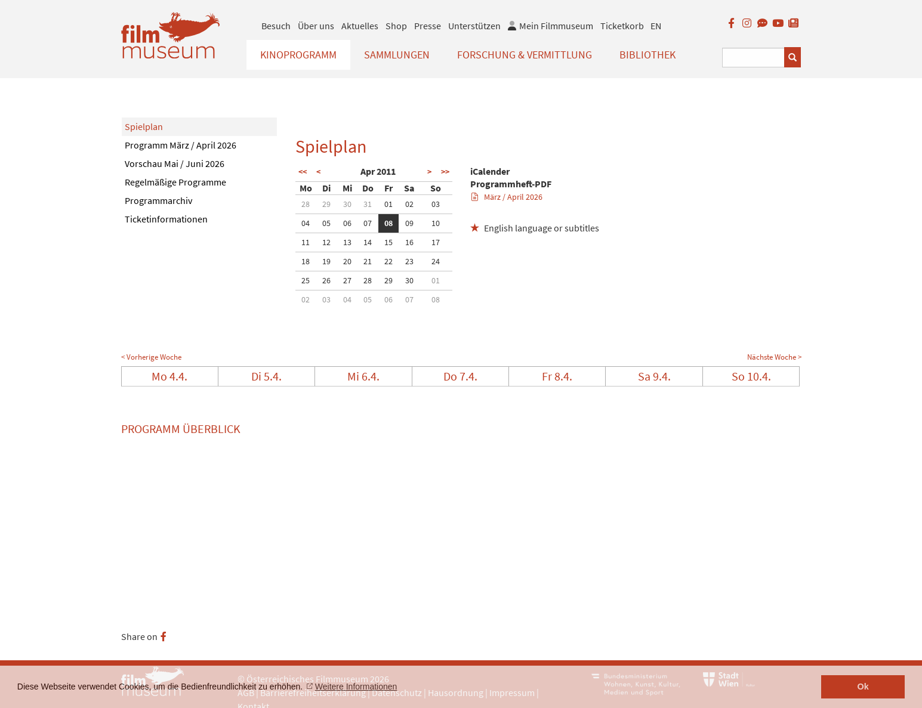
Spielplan (144, 126)
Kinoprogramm (298, 54)
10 (435, 223)
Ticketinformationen (166, 219)
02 (409, 204)
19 (326, 261)
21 (367, 261)
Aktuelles (359, 26)
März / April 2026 (506, 196)
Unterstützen (474, 26)
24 (435, 261)
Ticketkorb (622, 26)
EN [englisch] (655, 26)
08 (388, 223)
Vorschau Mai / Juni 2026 (174, 163)
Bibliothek (647, 54)
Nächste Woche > (774, 357)
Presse (427, 26)
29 (326, 204)
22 (388, 261)
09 (409, 223)
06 (347, 223)
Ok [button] (863, 686)
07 (367, 223)
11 (305, 242)
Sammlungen (397, 54)
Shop (396, 26)
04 (305, 223)
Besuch (276, 26)
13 (347, 242)
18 (305, 261)
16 (409, 242)
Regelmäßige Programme (175, 182)
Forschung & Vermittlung (524, 54)
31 (367, 204)
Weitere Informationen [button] (356, 686)
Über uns (316, 26)
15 (388, 242)
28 (305, 204)
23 (409, 261)
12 (326, 242)
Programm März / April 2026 (180, 145)
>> (445, 171)
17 (435, 242)
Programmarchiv (158, 200)
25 (305, 280)
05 (326, 223)
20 (347, 261)
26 (326, 280)
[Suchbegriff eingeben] (753, 57)
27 (347, 280)
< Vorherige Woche (151, 357)
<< (302, 171)
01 (388, 204)
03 (435, 204)
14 (367, 242)
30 (347, 204)
